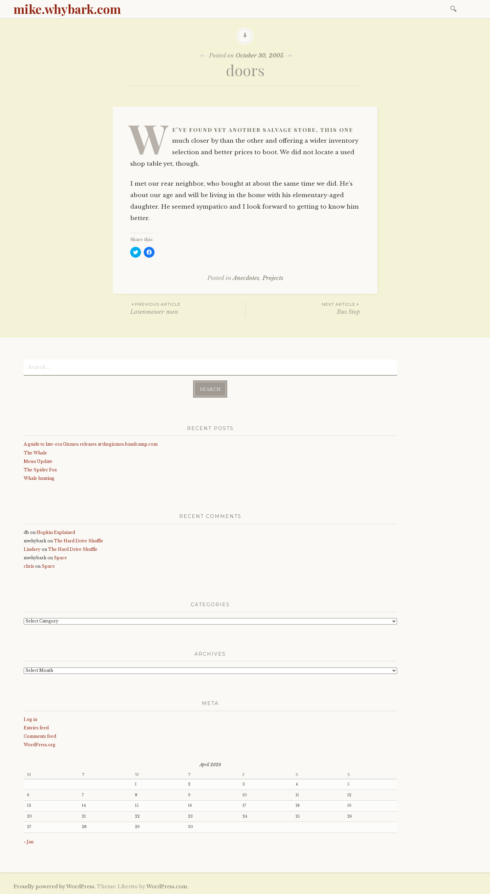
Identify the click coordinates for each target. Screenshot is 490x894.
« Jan (28, 841)
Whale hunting (39, 478)
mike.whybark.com (67, 9)
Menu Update (38, 461)
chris (29, 566)
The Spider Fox (40, 469)
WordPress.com (166, 887)
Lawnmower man (187, 308)
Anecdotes (246, 278)
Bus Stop (303, 308)
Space (60, 557)
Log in (30, 719)
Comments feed (40, 736)
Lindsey (32, 549)
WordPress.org (39, 744)
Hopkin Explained (56, 532)
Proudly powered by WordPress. (55, 887)
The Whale (35, 452)
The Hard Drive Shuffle (78, 540)
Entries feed (36, 727)
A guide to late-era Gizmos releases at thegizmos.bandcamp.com (91, 444)
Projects (272, 278)
